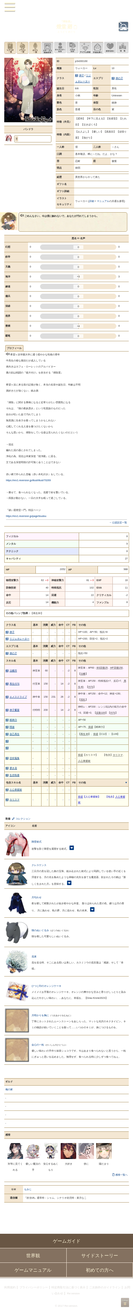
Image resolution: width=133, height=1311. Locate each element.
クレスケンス (39, 865)
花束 (34, 956)
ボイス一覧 (35, 48)
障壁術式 (36, 841)
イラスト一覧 (22, 48)
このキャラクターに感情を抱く (110, 48)
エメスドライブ (18, 697)
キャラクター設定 (60, 48)
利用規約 (10, 1287)
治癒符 (13, 670)
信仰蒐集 (15, 758)
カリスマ (15, 799)
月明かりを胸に (40, 1015)
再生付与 (15, 683)
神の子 (119, 78)
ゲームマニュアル (33, 1270)
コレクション (23, 818)
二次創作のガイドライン (105, 1287)
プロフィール (14, 348)
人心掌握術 (16, 789)
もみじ (28, 1189)
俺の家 (9, 1089)
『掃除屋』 (66, 21)
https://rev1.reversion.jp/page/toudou (26, 516)
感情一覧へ (121, 1175)
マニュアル (103, 201)
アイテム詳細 (85, 48)
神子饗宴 (15, 710)
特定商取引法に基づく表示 (68, 1287)
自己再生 (15, 734)
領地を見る (122, 48)
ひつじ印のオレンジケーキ (46, 986)
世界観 (33, 1255)
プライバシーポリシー (34, 1287)
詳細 (91, 201)
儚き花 (13, 768)
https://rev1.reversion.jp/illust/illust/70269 (28, 480)
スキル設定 (72, 48)
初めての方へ (99, 1270)
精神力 (13, 720)
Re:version (73, 1293)
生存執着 (15, 775)
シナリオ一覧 (10, 48)
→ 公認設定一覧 (118, 522)
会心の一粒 (38, 1044)
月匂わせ (36, 897)
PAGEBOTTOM (125, 1302)
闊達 (12, 727)
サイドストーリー (99, 1255)
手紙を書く (97, 48)
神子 (81, 75)
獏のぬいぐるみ (40, 930)
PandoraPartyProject (66, 7)
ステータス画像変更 (47, 48)
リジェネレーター (19, 638)
